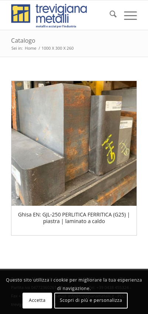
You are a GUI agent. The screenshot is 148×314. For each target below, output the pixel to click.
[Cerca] (109, 15)
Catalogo (23, 40)
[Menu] (127, 15)
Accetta (37, 300)
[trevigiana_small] (61, 15)
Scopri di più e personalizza (91, 300)
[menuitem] (109, 15)
